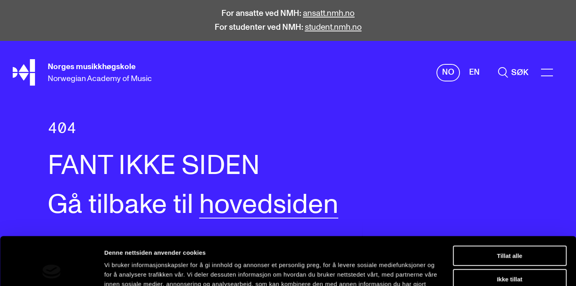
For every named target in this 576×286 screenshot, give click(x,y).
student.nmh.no (333, 27)
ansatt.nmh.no (329, 13)
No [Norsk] (448, 72)
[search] (513, 72)
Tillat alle (509, 210)
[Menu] (547, 72)
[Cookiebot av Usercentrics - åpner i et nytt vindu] (51, 270)
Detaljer (115, 270)
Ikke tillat (509, 233)
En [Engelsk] (474, 72)
